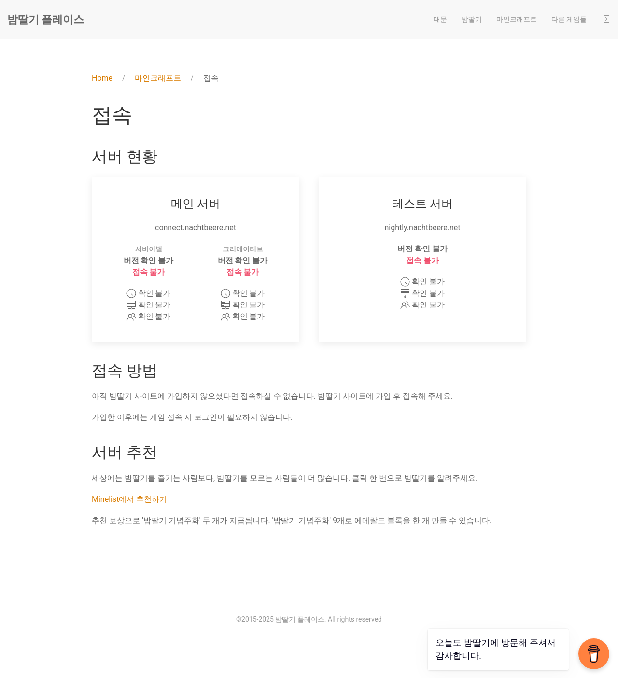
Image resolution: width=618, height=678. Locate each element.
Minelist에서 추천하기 (129, 499)
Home (102, 78)
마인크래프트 (516, 19)
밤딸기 (472, 19)
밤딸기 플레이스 (45, 20)
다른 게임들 (569, 19)
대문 (440, 19)
